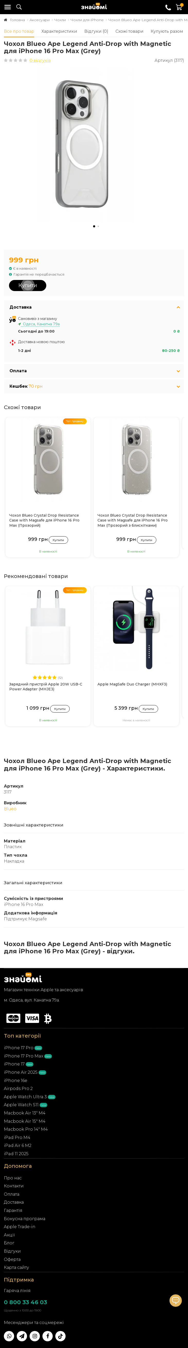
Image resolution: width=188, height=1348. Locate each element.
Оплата (11, 1194)
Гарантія (13, 1210)
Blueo (10, 808)
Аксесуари (40, 20)
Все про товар (19, 31)
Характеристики (59, 31)
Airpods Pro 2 (18, 1088)
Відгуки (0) (96, 31)
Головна (17, 20)
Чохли (60, 20)
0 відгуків (40, 60)
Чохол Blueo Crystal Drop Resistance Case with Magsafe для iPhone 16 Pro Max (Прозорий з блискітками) (132, 520)
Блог (9, 1243)
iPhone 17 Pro (18, 1047)
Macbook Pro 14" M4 (26, 1129)
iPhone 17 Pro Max (23, 1056)
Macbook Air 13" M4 (25, 1113)
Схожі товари (129, 31)
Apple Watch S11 (21, 1104)
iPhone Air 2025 (21, 1072)
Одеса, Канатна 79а (40, 324)
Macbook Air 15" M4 (25, 1121)
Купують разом (167, 31)
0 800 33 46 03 (25, 1302)
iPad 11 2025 (16, 1153)
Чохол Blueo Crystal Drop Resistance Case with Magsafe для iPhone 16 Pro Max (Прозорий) (44, 520)
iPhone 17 (14, 1064)
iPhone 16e (15, 1080)
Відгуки (12, 1251)
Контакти (14, 1186)
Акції (9, 1235)
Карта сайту (16, 1267)
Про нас (13, 1178)
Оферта (12, 1259)
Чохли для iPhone (87, 20)
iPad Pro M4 (17, 1137)
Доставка (14, 1202)
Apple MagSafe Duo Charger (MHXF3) (132, 684)
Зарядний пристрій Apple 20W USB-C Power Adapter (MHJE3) (45, 686)
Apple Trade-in (19, 1226)
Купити (27, 285)
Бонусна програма (24, 1218)
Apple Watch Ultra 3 (25, 1096)
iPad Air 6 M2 (17, 1145)
